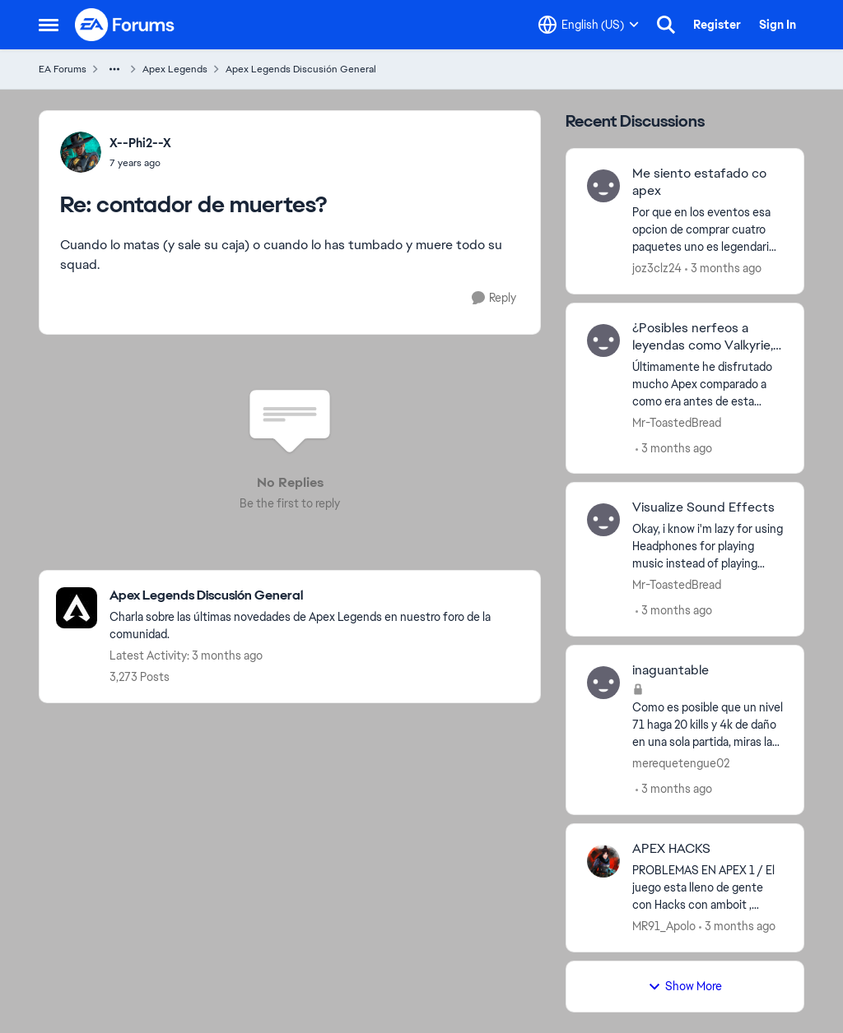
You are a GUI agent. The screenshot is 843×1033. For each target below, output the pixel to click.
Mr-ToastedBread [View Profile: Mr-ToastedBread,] (676, 422)
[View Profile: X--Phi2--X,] (80, 152)
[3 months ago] (723, 268)
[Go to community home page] (125, 24)
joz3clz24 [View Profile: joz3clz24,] (657, 268)
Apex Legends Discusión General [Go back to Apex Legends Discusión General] (301, 69)
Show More (685, 986)
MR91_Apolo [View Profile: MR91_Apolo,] (664, 926)
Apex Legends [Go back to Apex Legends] (174, 69)
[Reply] (493, 298)
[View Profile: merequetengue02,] (603, 682)
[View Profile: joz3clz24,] (603, 185)
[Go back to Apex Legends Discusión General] (316, 596)
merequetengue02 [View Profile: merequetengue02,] (680, 763)
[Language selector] (588, 24)
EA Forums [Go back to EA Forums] (62, 69)
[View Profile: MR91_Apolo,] (603, 861)
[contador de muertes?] (140, 162)
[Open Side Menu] (48, 24)
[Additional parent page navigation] (114, 69)
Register (717, 24)
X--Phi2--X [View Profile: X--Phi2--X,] (140, 143)
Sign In (777, 24)
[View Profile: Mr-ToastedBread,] (603, 340)
